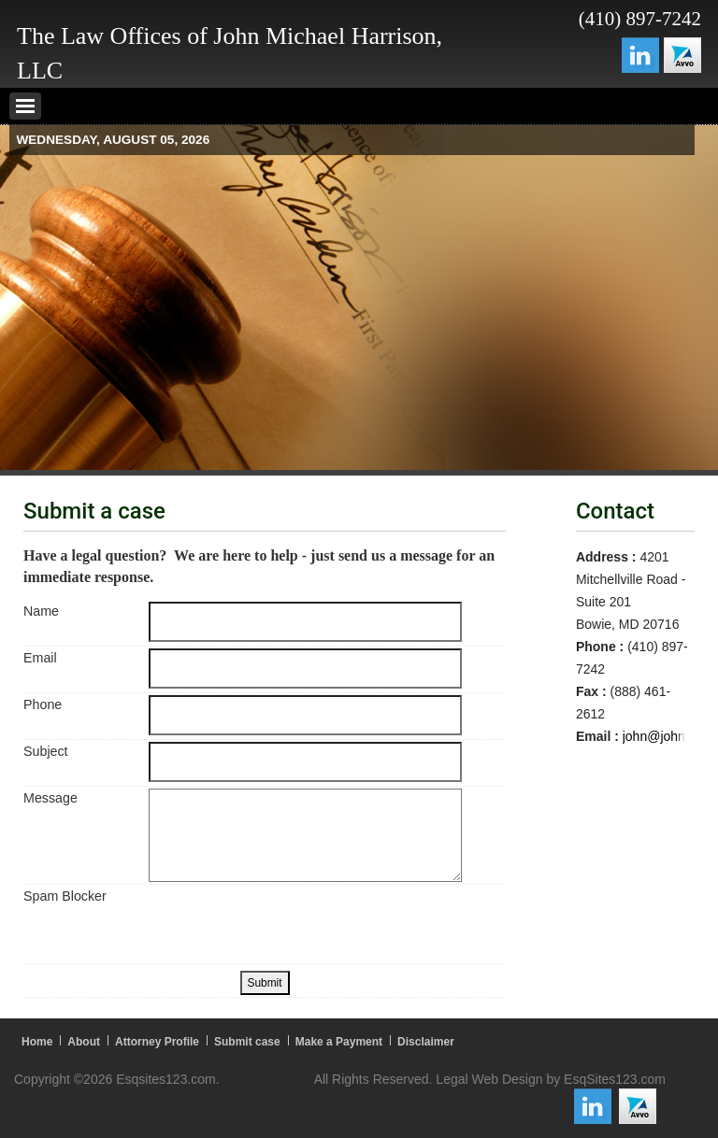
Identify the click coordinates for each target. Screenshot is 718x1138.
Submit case (247, 1041)
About (83, 1041)
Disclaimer (425, 1041)
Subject (45, 751)
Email (40, 657)
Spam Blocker (65, 896)
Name (41, 611)
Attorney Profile (157, 1041)
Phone (42, 704)
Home (37, 1041)
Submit (265, 982)
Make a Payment (338, 1041)
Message (50, 797)
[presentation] (291, 923)
